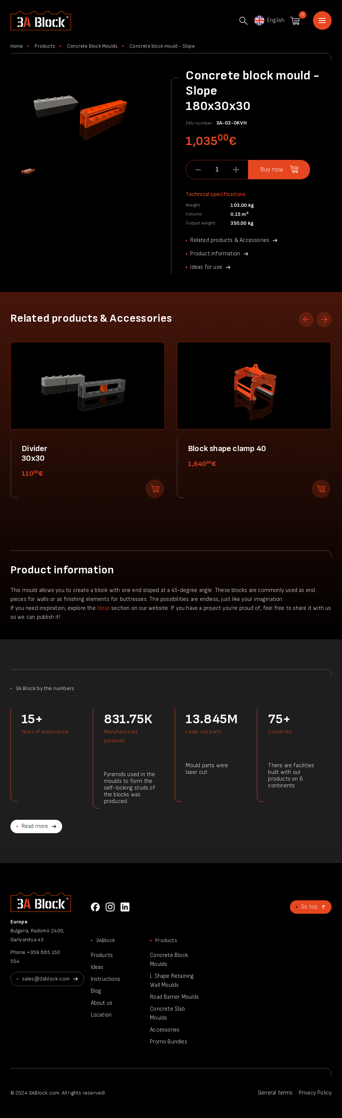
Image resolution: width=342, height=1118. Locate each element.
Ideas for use (206, 267)
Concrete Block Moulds (92, 46)
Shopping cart (295, 21)
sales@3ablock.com (46, 979)
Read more (35, 826)
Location (101, 1014)
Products (45, 46)
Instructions (105, 979)
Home (322, 20)
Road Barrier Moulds (174, 997)
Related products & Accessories (229, 240)
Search (243, 21)
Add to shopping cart (155, 488)
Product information (215, 253)
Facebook (95, 907)
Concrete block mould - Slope (162, 46)
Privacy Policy (315, 1092)
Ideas (103, 608)
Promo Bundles (168, 1041)
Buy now (271, 169)
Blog (96, 991)
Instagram (110, 907)
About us (102, 1003)
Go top (309, 906)
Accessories (164, 1029)
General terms (275, 1092)
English (268, 20)
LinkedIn (125, 907)
